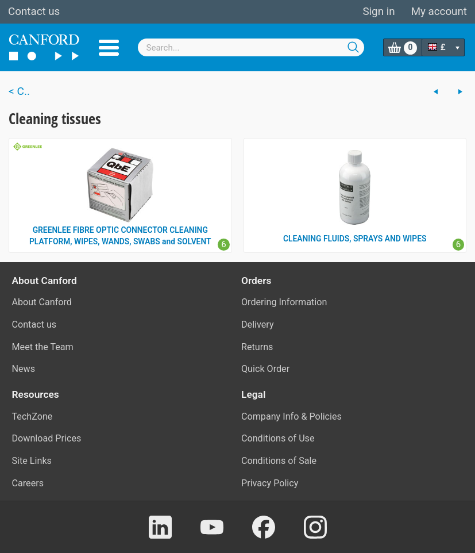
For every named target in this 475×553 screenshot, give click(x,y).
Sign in (378, 11)
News (24, 368)
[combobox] (251, 47)
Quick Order (265, 368)
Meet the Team (43, 346)
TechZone (32, 416)
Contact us (34, 11)
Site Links (32, 460)
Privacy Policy (269, 483)
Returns (257, 346)
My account (439, 11)
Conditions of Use (278, 438)
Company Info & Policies (291, 416)
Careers (28, 483)
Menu (109, 48)
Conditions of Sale (278, 460)
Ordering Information (284, 302)
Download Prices (47, 438)
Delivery (257, 324)
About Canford (42, 302)
